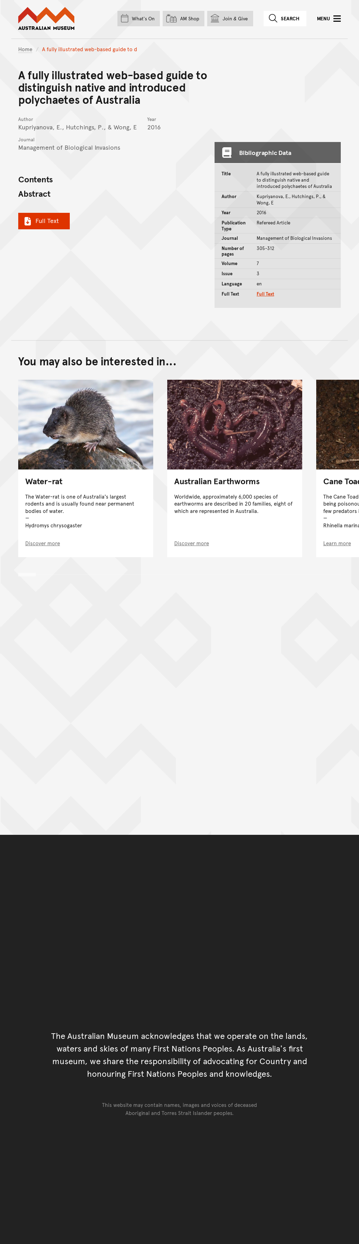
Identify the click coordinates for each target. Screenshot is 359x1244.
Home (25, 49)
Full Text (40, 220)
